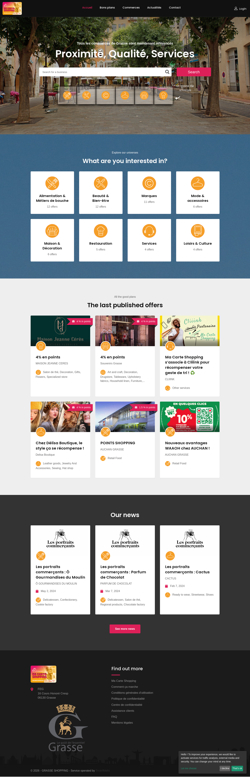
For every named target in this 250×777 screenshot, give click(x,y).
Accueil (87, 8)
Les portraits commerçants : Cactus (187, 569)
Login (240, 9)
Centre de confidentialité (127, 705)
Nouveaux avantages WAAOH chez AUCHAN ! (187, 446)
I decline (225, 768)
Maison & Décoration (52, 246)
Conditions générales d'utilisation (132, 693)
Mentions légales (122, 723)
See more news (125, 629)
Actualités (154, 8)
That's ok (237, 768)
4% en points (48, 357)
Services (149, 243)
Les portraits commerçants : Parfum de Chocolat (123, 572)
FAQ (114, 717)
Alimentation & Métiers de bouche (52, 198)
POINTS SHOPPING (117, 443)
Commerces (131, 8)
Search (194, 72)
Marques (149, 196)
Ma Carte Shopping (123, 681)
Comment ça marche (124, 687)
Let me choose (189, 768)
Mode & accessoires (197, 198)
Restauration (100, 243)
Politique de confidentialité (128, 699)
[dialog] (213, 762)
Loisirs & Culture (198, 243)
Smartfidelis (103, 771)
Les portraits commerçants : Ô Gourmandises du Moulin (60, 572)
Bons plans (107, 8)
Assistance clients (122, 711)
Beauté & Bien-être (100, 198)
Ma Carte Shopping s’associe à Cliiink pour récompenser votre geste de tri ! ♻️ (187, 364)
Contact (175, 8)
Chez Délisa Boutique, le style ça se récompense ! (60, 446)
